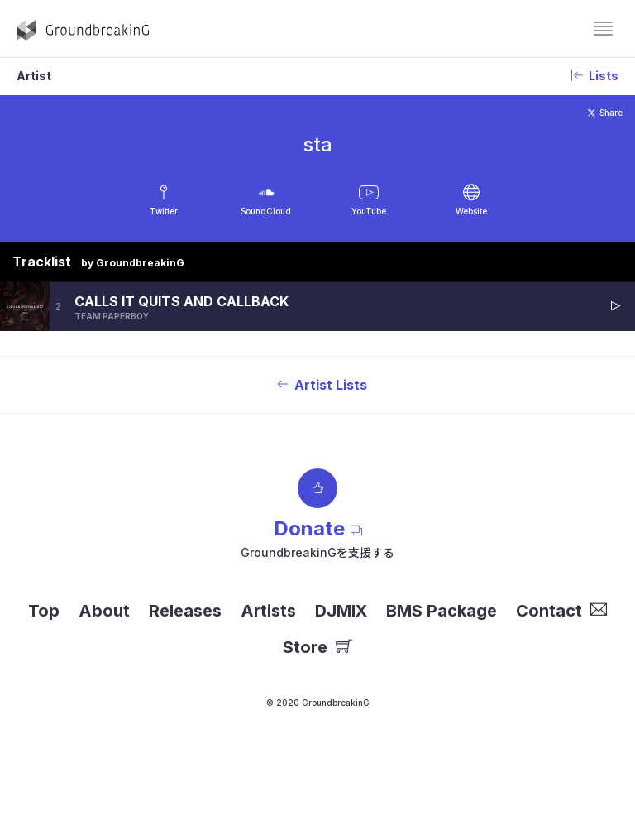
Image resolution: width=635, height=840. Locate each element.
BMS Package (441, 611)
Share (605, 113)
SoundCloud (266, 211)
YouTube (368, 211)
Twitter (164, 211)
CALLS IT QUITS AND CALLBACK (181, 301)
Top (44, 611)
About (104, 611)
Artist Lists (317, 385)
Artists (268, 611)
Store (317, 647)
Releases (185, 611)
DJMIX (341, 611)
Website (471, 211)
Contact (561, 611)
